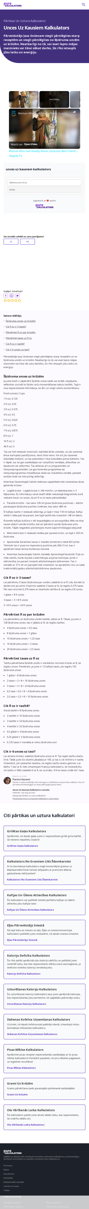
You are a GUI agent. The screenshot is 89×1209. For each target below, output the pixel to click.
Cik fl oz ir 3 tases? (16, 326)
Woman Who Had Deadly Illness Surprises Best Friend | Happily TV (44, 113)
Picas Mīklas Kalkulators (21, 1067)
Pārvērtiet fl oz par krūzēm (20, 332)
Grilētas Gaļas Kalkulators (22, 845)
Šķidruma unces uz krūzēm (21, 321)
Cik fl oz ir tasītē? (15, 343)
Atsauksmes (9, 1174)
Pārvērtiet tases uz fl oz (19, 338)
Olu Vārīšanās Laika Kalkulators (25, 1124)
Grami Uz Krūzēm (17, 1094)
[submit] (83, 4)
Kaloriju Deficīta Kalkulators (23, 973)
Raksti (6, 1169)
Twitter (7, 1190)
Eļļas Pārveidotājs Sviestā (22, 940)
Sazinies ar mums (11, 1186)
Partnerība (8, 1178)
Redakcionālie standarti (14, 1182)
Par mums (8, 1165)
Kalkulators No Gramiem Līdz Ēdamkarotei (32, 879)
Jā (11, 241)
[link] (14, 113)
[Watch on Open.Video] (24, 144)
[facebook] (6, 295)
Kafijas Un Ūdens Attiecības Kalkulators (30, 909)
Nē (27, 241)
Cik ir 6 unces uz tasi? (18, 349)
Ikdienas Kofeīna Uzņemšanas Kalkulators (32, 1034)
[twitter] (17, 295)
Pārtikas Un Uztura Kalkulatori (25, 21)
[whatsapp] (11, 295)
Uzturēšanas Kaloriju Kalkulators (26, 1004)
